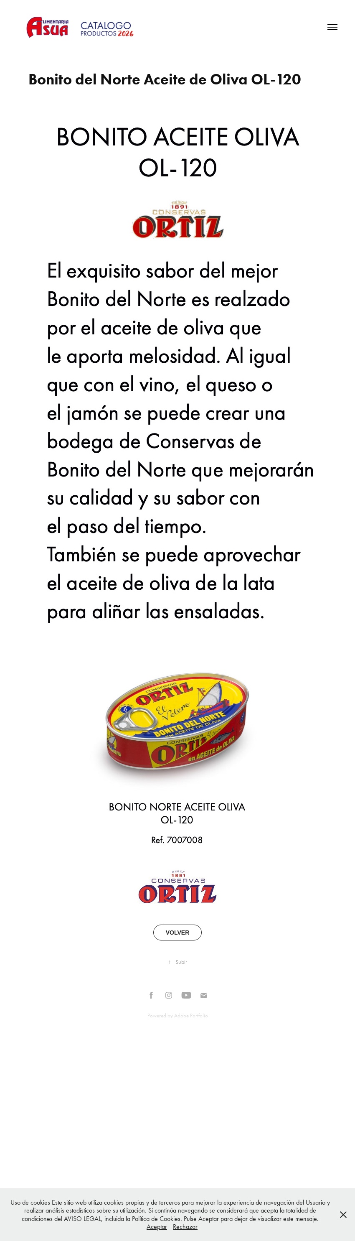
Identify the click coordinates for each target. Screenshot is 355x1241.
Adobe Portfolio (191, 1015)
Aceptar (157, 1227)
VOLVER (178, 932)
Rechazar (185, 1227)
